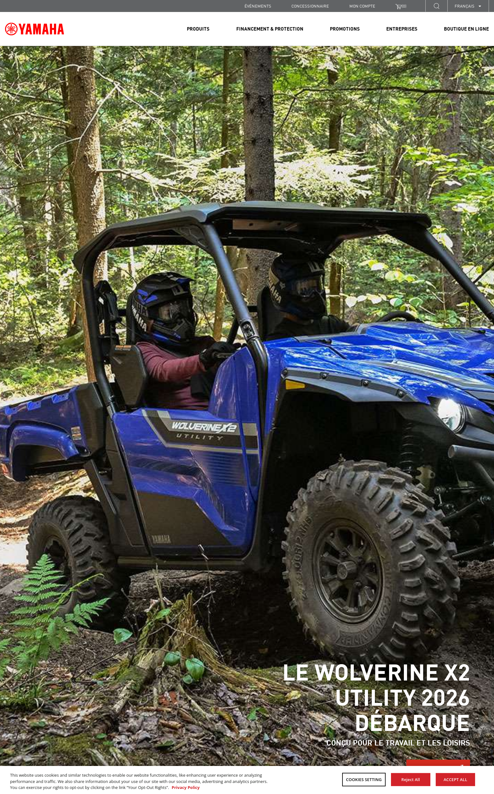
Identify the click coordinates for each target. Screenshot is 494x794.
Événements (257, 6)
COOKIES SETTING (364, 779)
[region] (247, 780)
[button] (436, 6)
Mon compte (362, 6)
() (400, 6)
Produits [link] (198, 28)
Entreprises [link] (401, 28)
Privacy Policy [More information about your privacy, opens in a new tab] (186, 787)
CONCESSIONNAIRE (310, 6)
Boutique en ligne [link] (466, 28)
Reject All (410, 779)
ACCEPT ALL (455, 779)
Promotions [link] (345, 28)
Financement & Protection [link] (269, 28)
